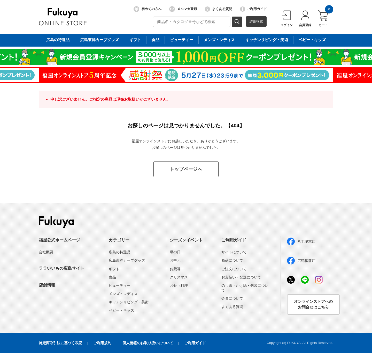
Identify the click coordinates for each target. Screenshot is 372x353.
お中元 (175, 260)
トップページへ (186, 169)
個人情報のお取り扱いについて (147, 343)
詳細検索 (256, 21)
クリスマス (179, 277)
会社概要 (46, 252)
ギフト (114, 269)
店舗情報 (47, 285)
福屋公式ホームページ (59, 240)
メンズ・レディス (123, 294)
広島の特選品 (119, 252)
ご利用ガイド (253, 9)
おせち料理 (179, 285)
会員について (232, 298)
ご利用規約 (102, 343)
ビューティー (119, 285)
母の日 (175, 252)
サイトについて (234, 252)
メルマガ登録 (183, 9)
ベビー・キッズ (121, 310)
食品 (112, 277)
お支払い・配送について (241, 277)
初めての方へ (147, 9)
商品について (232, 260)
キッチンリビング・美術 (129, 302)
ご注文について (234, 269)
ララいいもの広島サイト (61, 268)
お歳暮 (175, 269)
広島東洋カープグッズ (127, 260)
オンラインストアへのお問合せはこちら (313, 304)
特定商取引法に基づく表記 (60, 343)
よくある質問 (218, 9)
